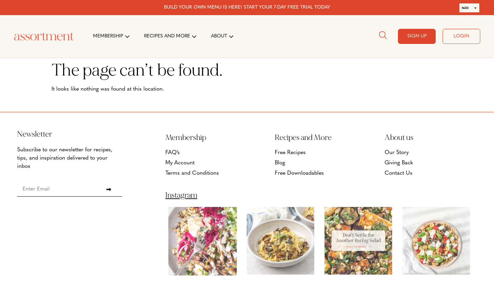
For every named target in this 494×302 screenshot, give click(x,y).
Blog (280, 163)
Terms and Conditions (192, 173)
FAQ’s (172, 152)
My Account (180, 163)
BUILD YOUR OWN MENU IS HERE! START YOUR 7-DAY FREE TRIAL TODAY (247, 7)
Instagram (181, 195)
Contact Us (398, 173)
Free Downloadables (299, 173)
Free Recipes (290, 152)
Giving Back (399, 163)
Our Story (397, 152)
